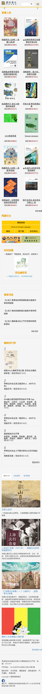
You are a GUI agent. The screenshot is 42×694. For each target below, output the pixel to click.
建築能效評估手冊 (11, 434)
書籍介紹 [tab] (6, 476)
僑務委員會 (8, 456)
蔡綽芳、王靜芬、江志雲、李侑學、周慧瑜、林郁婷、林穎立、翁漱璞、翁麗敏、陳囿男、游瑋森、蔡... (20, 404)
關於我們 (5, 671)
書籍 (8, 231)
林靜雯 (7, 373)
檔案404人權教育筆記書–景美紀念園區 (20, 370)
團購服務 (21, 223)
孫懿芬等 (8, 389)
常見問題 (14, 671)
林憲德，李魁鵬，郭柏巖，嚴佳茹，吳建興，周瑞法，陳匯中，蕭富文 (20, 437)
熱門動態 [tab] (27, 476)
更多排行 (36, 462)
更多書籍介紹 (37, 650)
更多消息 (34, 331)
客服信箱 (12, 673)
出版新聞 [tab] (17, 476)
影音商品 (34, 231)
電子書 (21, 231)
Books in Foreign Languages (21, 227)
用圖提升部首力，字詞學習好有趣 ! (20, 276)
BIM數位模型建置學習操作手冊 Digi (19, 399)
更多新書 (38, 211)
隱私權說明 (32, 671)
